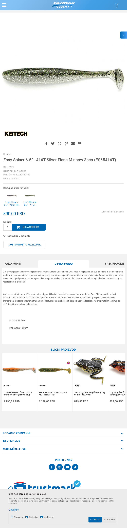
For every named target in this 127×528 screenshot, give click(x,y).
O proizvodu (64, 263)
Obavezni (18, 517)
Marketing (48, 517)
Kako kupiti (13, 263)
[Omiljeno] (117, 7)
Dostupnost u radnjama (24, 244)
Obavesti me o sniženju (113, 212)
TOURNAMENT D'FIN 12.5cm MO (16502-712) (53, 393)
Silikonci (8, 167)
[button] (20, 5)
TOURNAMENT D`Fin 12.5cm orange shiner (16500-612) (18, 393)
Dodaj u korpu (31, 227)
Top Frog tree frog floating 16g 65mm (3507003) (89, 393)
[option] (63, 77)
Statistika (33, 517)
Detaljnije (14, 509)
